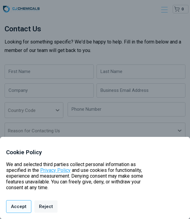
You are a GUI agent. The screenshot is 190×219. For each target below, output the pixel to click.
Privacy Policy (55, 170)
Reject (46, 206)
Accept (18, 206)
